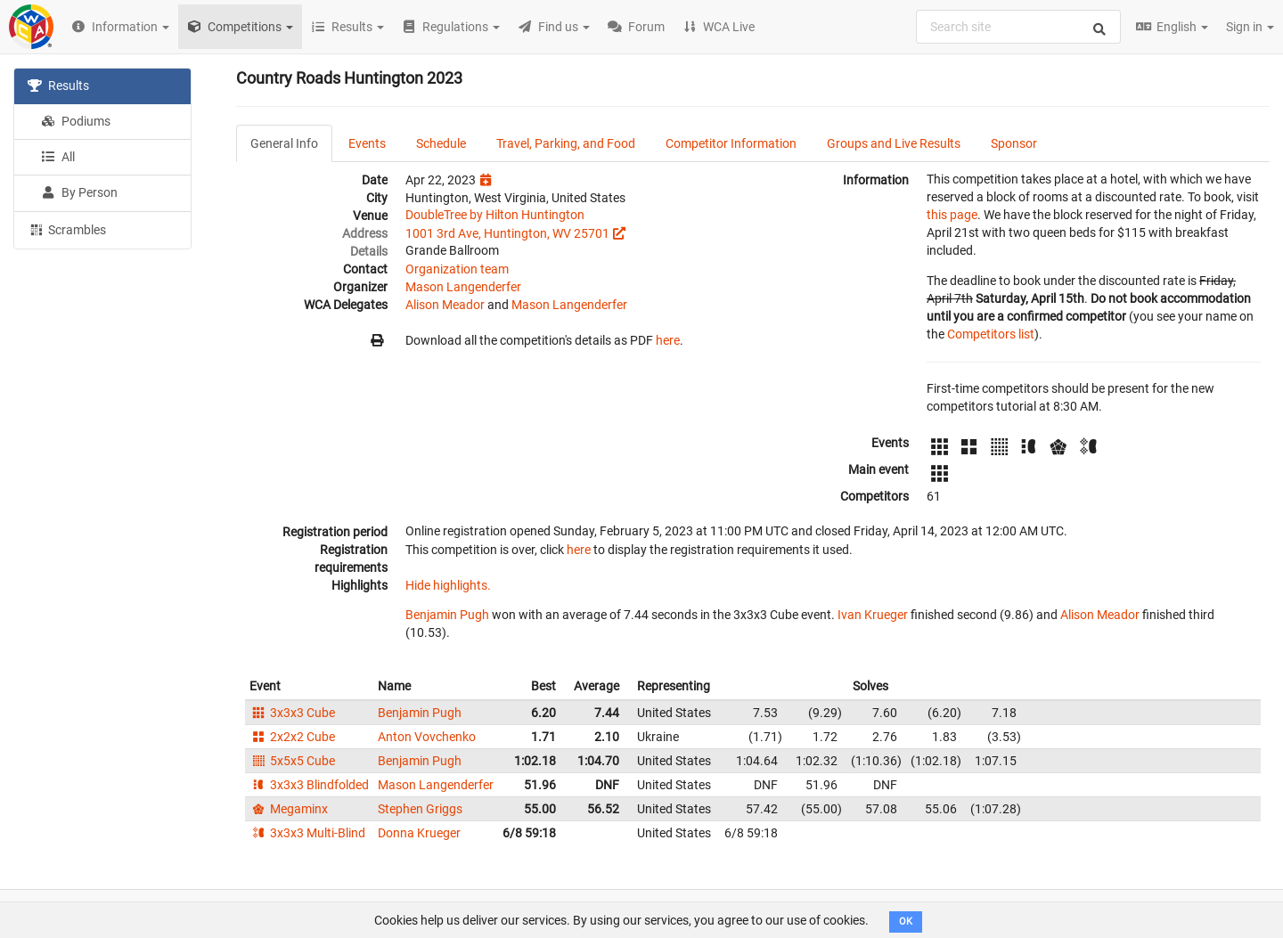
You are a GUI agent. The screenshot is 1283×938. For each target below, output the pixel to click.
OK (905, 921)
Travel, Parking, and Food (565, 143)
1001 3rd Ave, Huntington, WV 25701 (507, 233)
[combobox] (1018, 27)
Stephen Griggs (420, 809)
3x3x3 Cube (292, 713)
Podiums (75, 121)
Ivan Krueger (873, 615)
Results (58, 85)
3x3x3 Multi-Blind (307, 833)
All (58, 157)
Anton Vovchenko (427, 737)
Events (367, 143)
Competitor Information (731, 143)
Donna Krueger (419, 833)
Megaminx (288, 809)
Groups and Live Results (893, 143)
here (668, 340)
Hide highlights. (448, 585)
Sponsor (1014, 143)
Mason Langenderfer (463, 287)
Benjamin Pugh (447, 615)
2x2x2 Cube (292, 737)
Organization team (457, 269)
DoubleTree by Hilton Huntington (494, 215)
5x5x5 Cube (292, 761)
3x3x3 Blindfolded (309, 785)
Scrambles (67, 229)
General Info (284, 143)
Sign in (1250, 27)
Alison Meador (445, 305)
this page (952, 215)
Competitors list (990, 334)
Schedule (441, 143)
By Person (79, 192)
